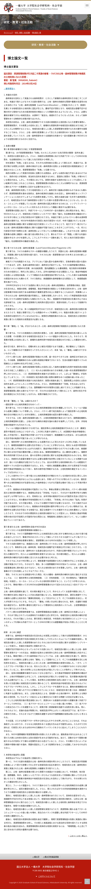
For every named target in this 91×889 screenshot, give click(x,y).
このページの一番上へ (78, 835)
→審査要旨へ (9, 88)
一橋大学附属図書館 (51, 857)
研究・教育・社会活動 (22, 32)
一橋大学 (35, 857)
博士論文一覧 (36, 32)
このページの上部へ (87, 881)
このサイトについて (46, 876)
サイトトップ (8, 32)
